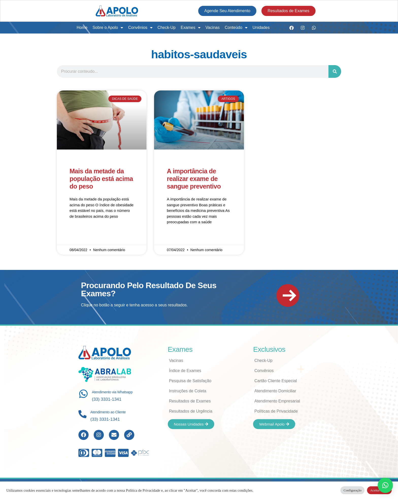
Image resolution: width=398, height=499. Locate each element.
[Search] (334, 71)
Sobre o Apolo (107, 27)
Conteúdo (236, 27)
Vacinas (213, 27)
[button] (385, 485)
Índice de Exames (185, 370)
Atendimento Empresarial (277, 401)
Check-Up (167, 27)
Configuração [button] (352, 490)
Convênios (140, 27)
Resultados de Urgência (190, 411)
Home (82, 27)
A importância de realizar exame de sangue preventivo (194, 179)
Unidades (261, 27)
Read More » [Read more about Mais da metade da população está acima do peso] (80, 231)
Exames (191, 27)
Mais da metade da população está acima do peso (101, 179)
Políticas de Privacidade (276, 411)
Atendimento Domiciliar (275, 391)
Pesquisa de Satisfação (190, 381)
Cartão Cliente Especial (275, 381)
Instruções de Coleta (187, 391)
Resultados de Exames (190, 401)
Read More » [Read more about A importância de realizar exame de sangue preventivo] (177, 237)
